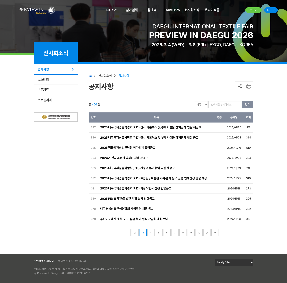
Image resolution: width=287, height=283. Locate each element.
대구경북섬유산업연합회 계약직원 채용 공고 (127, 209)
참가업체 (132, 10)
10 (199, 232)
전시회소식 (191, 10)
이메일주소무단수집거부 (72, 261)
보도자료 (43, 90)
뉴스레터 (43, 80)
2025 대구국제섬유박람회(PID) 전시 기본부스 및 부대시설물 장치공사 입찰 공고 (149, 138)
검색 (247, 104)
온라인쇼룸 (212, 10)
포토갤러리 (44, 100)
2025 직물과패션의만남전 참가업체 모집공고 (128, 148)
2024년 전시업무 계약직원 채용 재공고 (124, 158)
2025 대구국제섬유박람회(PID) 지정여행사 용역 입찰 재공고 (137, 168)
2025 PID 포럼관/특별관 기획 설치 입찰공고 (127, 199)
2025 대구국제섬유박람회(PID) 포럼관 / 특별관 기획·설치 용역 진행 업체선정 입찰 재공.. (154, 178)
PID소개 (111, 10)
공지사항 (43, 69)
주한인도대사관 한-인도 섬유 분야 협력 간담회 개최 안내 (134, 219)
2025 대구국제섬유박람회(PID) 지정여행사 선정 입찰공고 (136, 189)
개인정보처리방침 (44, 261)
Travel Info (172, 10)
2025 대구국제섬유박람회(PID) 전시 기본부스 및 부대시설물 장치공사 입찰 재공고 (151, 127)
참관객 (151, 10)
